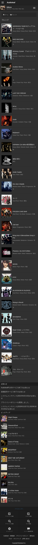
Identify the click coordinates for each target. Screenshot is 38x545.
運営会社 (32, 536)
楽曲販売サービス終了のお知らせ (13, 392)
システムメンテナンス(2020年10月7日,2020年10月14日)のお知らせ (18, 408)
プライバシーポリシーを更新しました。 (15, 402)
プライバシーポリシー (22, 536)
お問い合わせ (25, 538)
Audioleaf (11, 3)
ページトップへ (19, 509)
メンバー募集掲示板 (28, 530)
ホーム (6, 14)
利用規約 (12, 536)
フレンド (14, 14)
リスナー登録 (28, 514)
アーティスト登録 (9, 514)
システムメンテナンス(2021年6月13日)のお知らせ (18, 397)
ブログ (10, 538)
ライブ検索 (28, 522)
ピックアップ (9, 530)
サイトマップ (17, 538)
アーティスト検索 (9, 522)
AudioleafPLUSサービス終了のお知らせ (15, 387)
